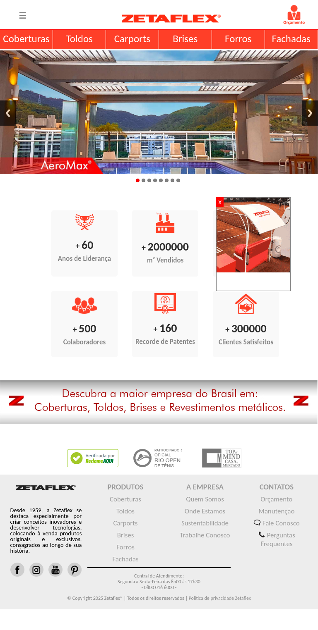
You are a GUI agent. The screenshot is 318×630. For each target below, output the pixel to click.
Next (310, 113)
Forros (125, 547)
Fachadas (125, 559)
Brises (125, 535)
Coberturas (125, 499)
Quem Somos (205, 499)
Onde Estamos (205, 511)
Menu (23, 15)
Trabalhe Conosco (205, 535)
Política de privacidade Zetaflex (219, 598)
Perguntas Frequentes (277, 539)
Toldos (125, 511)
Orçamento (276, 499)
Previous (8, 113)
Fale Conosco (281, 523)
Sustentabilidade (205, 523)
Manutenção (276, 511)
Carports (125, 523)
